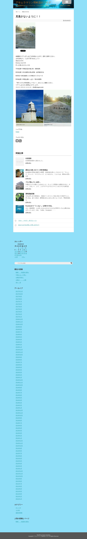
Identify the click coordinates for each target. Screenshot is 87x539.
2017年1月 (19, 316)
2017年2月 (19, 314)
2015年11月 (19, 352)
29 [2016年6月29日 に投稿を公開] (19, 255)
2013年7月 (19, 423)
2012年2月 (19, 466)
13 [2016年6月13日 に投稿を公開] (15, 251)
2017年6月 (19, 304)
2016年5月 (19, 337)
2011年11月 (19, 473)
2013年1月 (19, 438)
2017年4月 (19, 309)
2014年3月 (19, 402)
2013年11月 (19, 413)
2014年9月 (19, 387)
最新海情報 (19, 513)
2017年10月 (19, 294)
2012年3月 (19, 463)
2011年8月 (19, 481)
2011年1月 (19, 499)
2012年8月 (19, 451)
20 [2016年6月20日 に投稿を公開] (15, 253)
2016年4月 (19, 339)
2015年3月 (19, 372)
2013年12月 (19, 410)
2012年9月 (19, 448)
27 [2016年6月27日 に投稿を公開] (15, 255)
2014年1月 (19, 408)
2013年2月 (19, 435)
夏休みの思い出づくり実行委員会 (37, 170)
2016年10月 (19, 324)
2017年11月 (19, 291)
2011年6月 (19, 486)
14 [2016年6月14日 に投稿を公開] (17, 251)
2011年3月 (19, 494)
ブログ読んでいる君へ (33, 182)
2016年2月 (19, 344)
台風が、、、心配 (21, 280)
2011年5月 (19, 489)
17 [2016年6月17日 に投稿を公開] (22, 251)
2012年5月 (19, 458)
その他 (18, 510)
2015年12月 (19, 349)
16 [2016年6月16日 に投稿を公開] (20, 251)
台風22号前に (20, 277)
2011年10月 (19, 476)
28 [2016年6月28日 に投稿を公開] (17, 255)
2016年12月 (19, 319)
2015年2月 (19, 375)
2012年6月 (19, 456)
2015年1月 (19, 377)
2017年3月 (19, 311)
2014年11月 (19, 382)
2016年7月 (19, 332)
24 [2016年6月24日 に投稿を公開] (22, 253)
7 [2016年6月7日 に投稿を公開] (16, 250)
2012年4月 (19, 461)
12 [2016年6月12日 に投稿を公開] (26, 250)
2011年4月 (19, 491)
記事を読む (28, 163)
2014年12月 (19, 380)
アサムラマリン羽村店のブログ (33, 2)
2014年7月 (19, 392)
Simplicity (48, 535)
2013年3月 (19, 433)
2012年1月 (19, 468)
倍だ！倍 (18, 282)
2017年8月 (19, 299)
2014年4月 (19, 400)
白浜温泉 (28, 158)
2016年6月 (19, 334)
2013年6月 (19, 425)
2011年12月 (19, 471)
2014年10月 (19, 385)
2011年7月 (19, 483)
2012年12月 (19, 440)
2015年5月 (19, 367)
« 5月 (16, 257)
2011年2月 (19, 496)
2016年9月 (19, 327)
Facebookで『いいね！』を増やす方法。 (39, 206)
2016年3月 (19, 342)
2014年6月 (19, 395)
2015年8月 (19, 359)
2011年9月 (19, 478)
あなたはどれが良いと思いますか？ (27, 225)
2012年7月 (19, 453)
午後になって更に (21, 275)
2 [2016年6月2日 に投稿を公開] (20, 248)
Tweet (17, 132)
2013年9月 (19, 418)
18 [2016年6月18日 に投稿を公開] (24, 251)
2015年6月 (19, 364)
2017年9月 (19, 296)
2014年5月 (19, 397)
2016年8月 (19, 329)
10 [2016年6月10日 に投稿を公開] (22, 250)
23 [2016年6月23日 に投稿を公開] (20, 253)
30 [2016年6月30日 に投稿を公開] (20, 255)
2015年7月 (19, 362)
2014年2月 (19, 405)
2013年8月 (19, 420)
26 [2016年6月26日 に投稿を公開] (26, 253)
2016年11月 (19, 321)
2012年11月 (19, 443)
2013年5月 (19, 428)
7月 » (23, 257)
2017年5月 (19, 306)
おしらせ (18, 507)
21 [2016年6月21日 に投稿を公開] (17, 253)
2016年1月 (19, 347)
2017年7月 (19, 301)
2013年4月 (19, 430)
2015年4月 (19, 370)
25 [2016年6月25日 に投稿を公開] (24, 253)
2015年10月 (19, 354)
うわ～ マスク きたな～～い (26, 220)
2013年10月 (19, 415)
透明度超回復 (30, 194)
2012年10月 (19, 445)
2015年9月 (19, 357)
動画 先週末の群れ (22, 272)
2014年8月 (19, 390)
